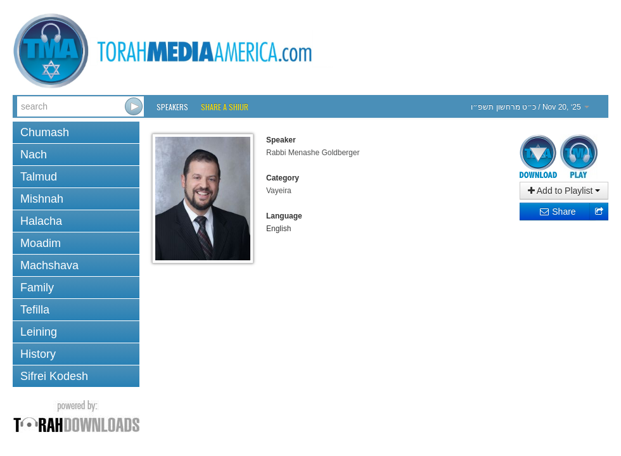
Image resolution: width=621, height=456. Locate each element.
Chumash (44, 132)
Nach (33, 154)
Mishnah (41, 199)
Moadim (40, 243)
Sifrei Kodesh (54, 376)
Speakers (172, 106)
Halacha (41, 221)
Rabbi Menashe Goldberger (312, 152)
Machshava (49, 265)
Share (557, 211)
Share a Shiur (224, 106)
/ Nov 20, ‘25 (530, 107)
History (38, 354)
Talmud (38, 176)
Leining (38, 332)
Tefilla (34, 309)
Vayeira (278, 190)
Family (37, 287)
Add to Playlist (564, 191)
